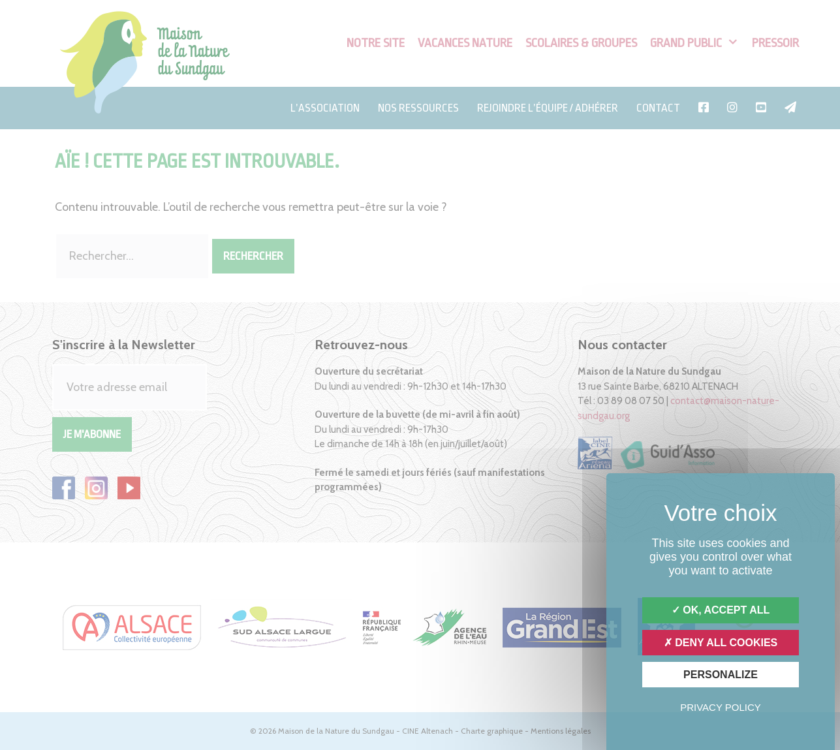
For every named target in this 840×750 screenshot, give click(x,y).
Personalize (720, 674)
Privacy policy (720, 707)
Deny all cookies (721, 642)
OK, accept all (721, 610)
